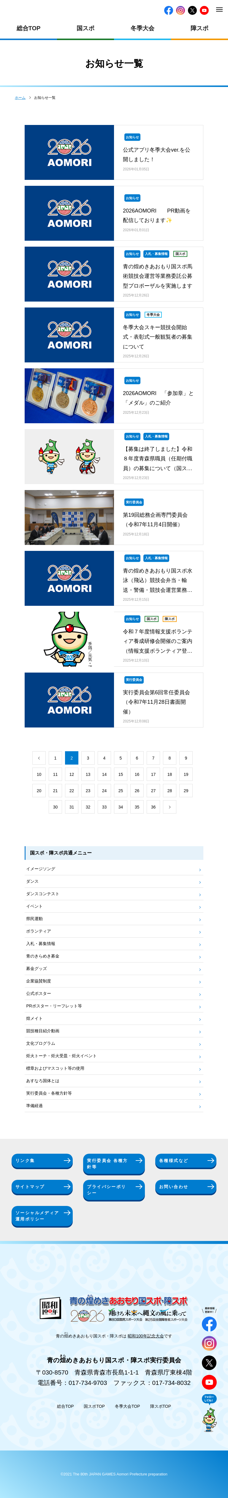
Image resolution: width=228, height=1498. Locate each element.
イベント (34, 906)
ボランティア (38, 931)
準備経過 (34, 1105)
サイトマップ (30, 1186)
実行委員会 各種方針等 (107, 1163)
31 (71, 807)
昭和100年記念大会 (146, 1336)
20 (39, 790)
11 (55, 774)
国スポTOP (94, 1406)
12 (71, 774)
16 (137, 774)
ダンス (32, 881)
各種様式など (173, 1160)
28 (169, 790)
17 (153, 774)
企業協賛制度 (38, 981)
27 (153, 790)
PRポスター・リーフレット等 (54, 1006)
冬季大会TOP (127, 1406)
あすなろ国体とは (42, 1080)
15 (120, 774)
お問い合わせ (173, 1186)
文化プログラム (40, 1043)
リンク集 (25, 1160)
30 (55, 807)
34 (120, 807)
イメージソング (40, 868)
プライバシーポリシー (106, 1189)
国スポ (85, 28)
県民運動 (34, 918)
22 (71, 790)
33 (104, 807)
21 (55, 790)
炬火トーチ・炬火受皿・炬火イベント (61, 1055)
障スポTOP (160, 1406)
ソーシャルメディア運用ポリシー (37, 1215)
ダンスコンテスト (42, 893)
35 (137, 807)
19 (186, 774)
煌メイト (34, 1018)
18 (169, 774)
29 (186, 790)
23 (88, 790)
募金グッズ (36, 968)
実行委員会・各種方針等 (49, 1093)
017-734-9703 (88, 1382)
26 (137, 790)
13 (88, 774)
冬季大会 (142, 28)
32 (88, 807)
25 (120, 790)
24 (104, 790)
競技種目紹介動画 (42, 1030)
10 (39, 774)
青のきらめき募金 (42, 956)
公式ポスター (38, 993)
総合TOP (29, 28)
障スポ (199, 28)
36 (153, 807)
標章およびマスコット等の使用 (55, 1068)
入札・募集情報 (40, 943)
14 (104, 774)
